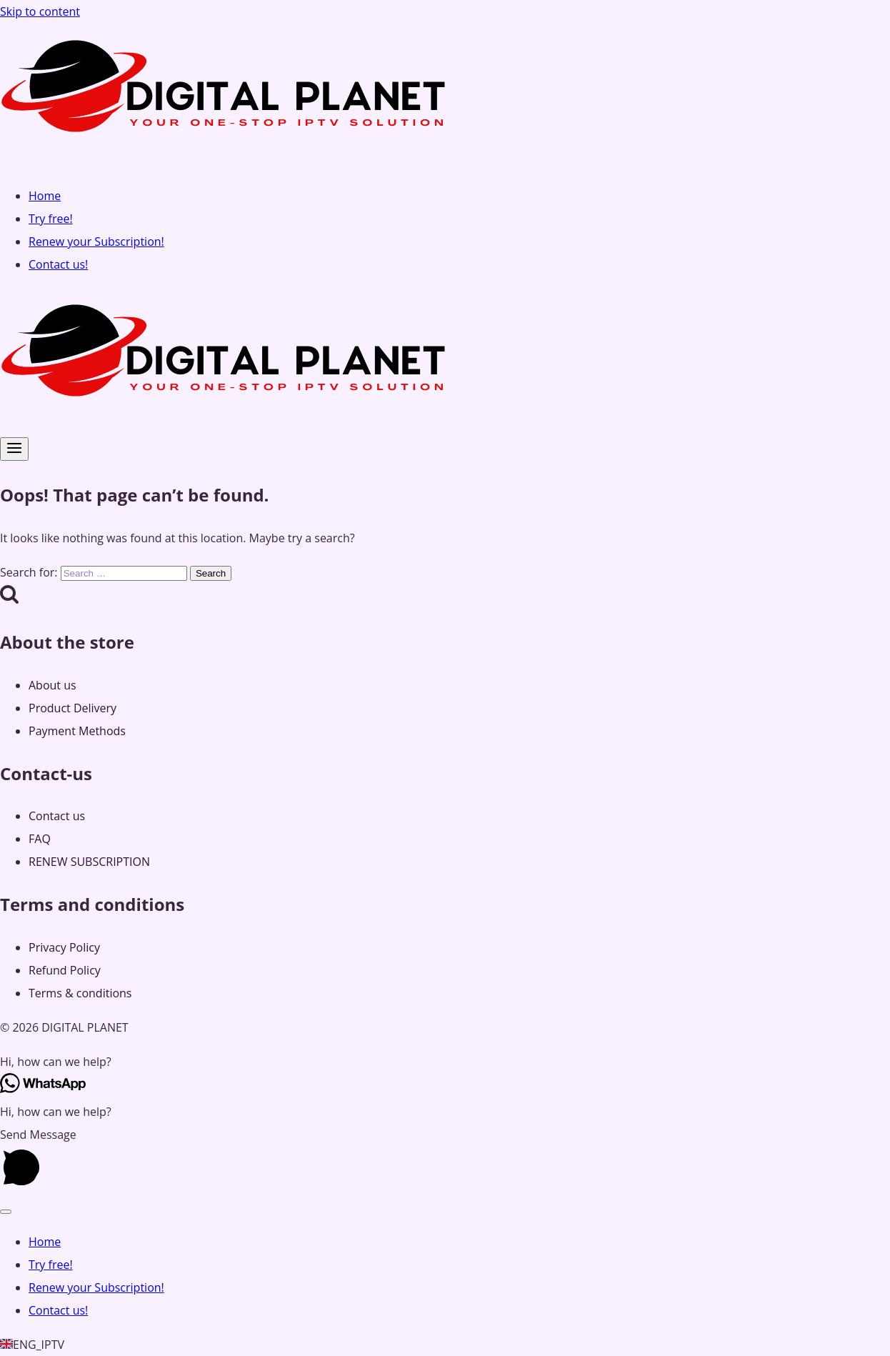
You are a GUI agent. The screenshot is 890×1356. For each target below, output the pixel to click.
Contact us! (58, 264)
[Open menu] (14, 449)
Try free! (51, 218)
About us (52, 685)
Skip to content (40, 11)
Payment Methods (77, 731)
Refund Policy (65, 970)
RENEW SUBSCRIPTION (89, 861)
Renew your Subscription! (96, 241)
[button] (445, 1061)
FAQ (40, 839)
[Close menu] (5, 1212)
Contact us (57, 816)
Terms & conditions (80, 993)
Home (45, 196)
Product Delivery (72, 708)
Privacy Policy (64, 947)
